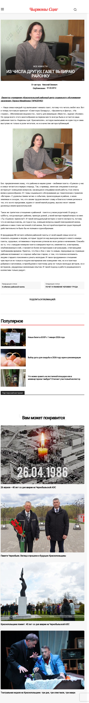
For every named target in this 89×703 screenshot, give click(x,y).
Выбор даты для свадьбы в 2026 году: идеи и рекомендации (54, 357)
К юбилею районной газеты (13, 287)
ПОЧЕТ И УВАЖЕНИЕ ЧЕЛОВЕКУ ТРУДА (62, 287)
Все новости (40, 66)
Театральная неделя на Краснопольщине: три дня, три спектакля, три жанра (38, 692)
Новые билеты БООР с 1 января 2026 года (46, 337)
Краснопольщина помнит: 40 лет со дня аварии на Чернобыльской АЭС (35, 624)
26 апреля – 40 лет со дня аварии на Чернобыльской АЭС (28, 487)
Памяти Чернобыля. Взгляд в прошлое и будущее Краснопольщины (33, 556)
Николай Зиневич (49, 85)
